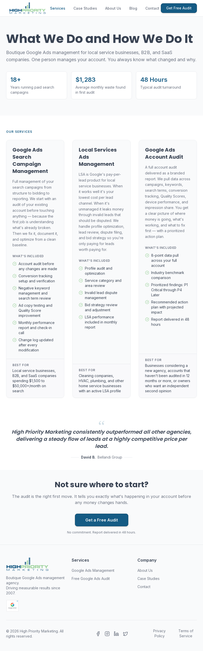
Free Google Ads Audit (91, 578)
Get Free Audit (179, 8)
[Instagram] (107, 633)
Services (57, 8)
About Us (113, 8)
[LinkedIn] (116, 633)
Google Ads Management (93, 570)
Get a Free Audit (101, 520)
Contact (152, 8)
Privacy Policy (159, 633)
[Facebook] (98, 633)
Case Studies (85, 8)
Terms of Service (185, 633)
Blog (133, 8)
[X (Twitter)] (125, 633)
